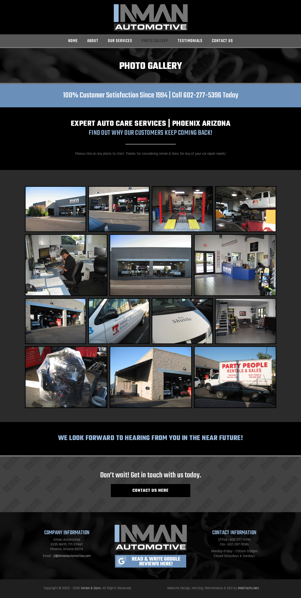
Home (73, 41)
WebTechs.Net (248, 588)
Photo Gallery (155, 41)
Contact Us (222, 41)
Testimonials (190, 41)
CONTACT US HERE (150, 490)
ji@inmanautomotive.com (72, 556)
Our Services (120, 41)
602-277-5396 (202, 95)
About (92, 41)
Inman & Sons (91, 588)
